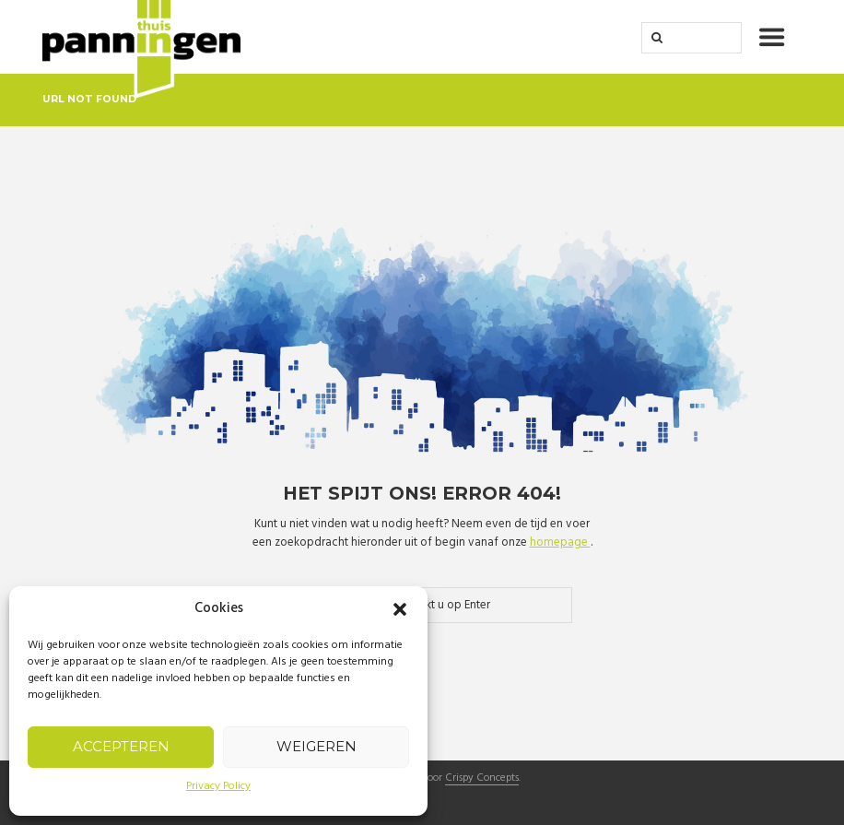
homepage (560, 542)
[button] (400, 609)
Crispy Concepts (482, 778)
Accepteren (121, 746)
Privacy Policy (218, 786)
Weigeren (316, 746)
